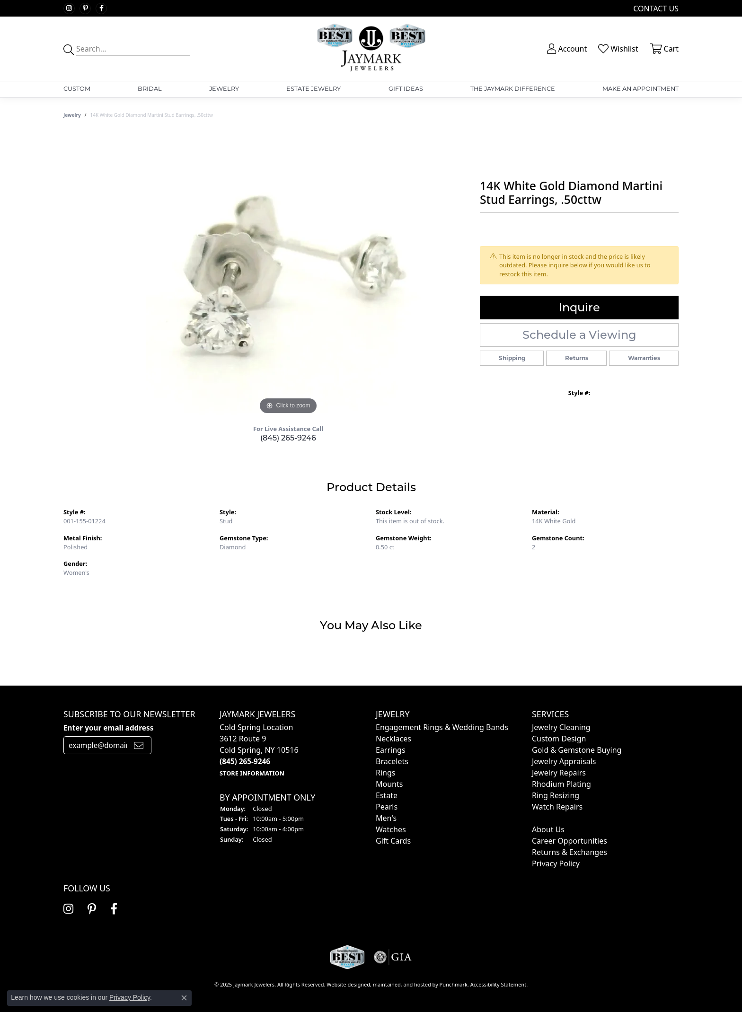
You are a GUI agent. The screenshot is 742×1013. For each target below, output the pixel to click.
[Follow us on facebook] (101, 8)
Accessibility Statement (498, 984)
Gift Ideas (406, 88)
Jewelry (224, 88)
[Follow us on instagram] (69, 8)
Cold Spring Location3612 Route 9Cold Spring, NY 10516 (259, 749)
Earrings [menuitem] (391, 750)
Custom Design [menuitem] (559, 738)
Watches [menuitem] (391, 829)
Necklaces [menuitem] (393, 738)
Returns (576, 357)
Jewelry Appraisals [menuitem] (564, 761)
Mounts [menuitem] (389, 784)
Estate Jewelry (313, 88)
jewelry (72, 115)
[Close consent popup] (184, 998)
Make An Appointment (640, 88)
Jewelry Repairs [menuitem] (559, 772)
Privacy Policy (129, 997)
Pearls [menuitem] (387, 807)
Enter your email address (108, 727)
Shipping (512, 357)
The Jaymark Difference (512, 88)
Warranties (644, 357)
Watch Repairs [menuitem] (557, 807)
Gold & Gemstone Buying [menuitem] (576, 750)
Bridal (150, 88)
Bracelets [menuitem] (392, 761)
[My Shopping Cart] (663, 49)
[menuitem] (533, 818)
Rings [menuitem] (385, 772)
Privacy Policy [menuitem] (556, 863)
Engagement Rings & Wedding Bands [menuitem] (442, 727)
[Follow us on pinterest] (85, 8)
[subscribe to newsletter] (138, 745)
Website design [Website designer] (345, 984)
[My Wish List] (617, 49)
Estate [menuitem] (387, 795)
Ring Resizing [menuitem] (555, 795)
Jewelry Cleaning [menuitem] (561, 727)
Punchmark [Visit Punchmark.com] (454, 984)
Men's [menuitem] (386, 818)
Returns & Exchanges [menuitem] (569, 852)
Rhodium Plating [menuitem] (561, 784)
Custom (76, 88)
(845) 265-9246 (288, 437)
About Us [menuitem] (548, 829)
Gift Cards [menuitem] (393, 841)
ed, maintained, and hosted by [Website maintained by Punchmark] (402, 984)
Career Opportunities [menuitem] (569, 841)
